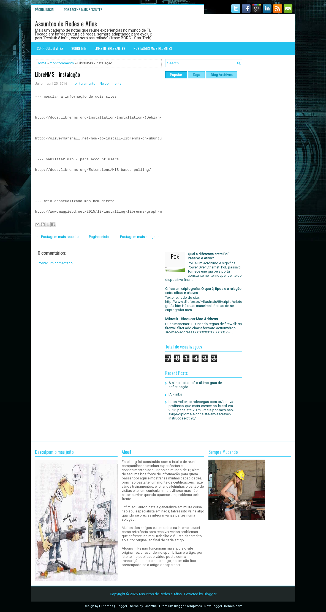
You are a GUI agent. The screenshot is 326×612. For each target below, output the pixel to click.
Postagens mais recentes (83, 9)
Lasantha (150, 606)
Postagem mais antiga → (140, 237)
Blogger (210, 594)
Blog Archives (222, 75)
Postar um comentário (55, 263)
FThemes (106, 606)
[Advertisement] (98, 314)
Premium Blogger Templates (180, 606)
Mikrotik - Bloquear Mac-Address (191, 319)
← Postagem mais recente (57, 237)
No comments (110, 84)
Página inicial (45, 9)
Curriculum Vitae (50, 48)
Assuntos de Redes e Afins (66, 23)
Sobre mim (78, 48)
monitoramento (62, 63)
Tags (196, 75)
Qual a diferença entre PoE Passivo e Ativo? (208, 256)
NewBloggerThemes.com (223, 606)
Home (41, 63)
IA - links (175, 394)
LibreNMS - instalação (57, 74)
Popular (176, 75)
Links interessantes (110, 48)
